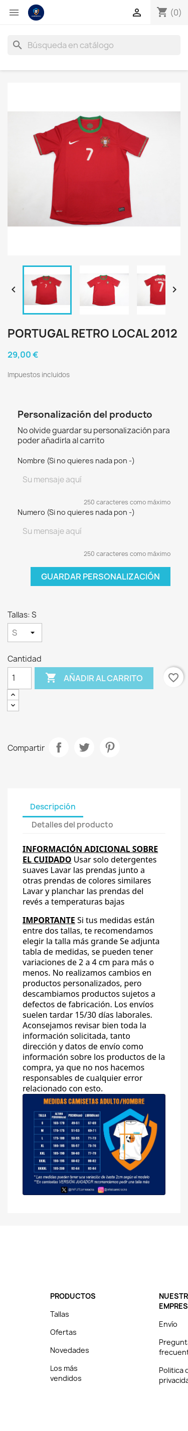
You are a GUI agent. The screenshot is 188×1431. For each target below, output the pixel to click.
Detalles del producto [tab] (72, 824)
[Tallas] (25, 632)
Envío (168, 1324)
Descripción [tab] (53, 806)
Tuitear (84, 747)
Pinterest (110, 747)
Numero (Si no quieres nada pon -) (76, 512)
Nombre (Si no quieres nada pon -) (76, 460)
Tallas (59, 1314)
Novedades (69, 1350)
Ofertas (63, 1332)
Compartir (59, 747)
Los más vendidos (66, 1373)
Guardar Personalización (100, 576)
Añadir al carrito (94, 678)
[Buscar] (94, 45)
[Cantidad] (20, 678)
